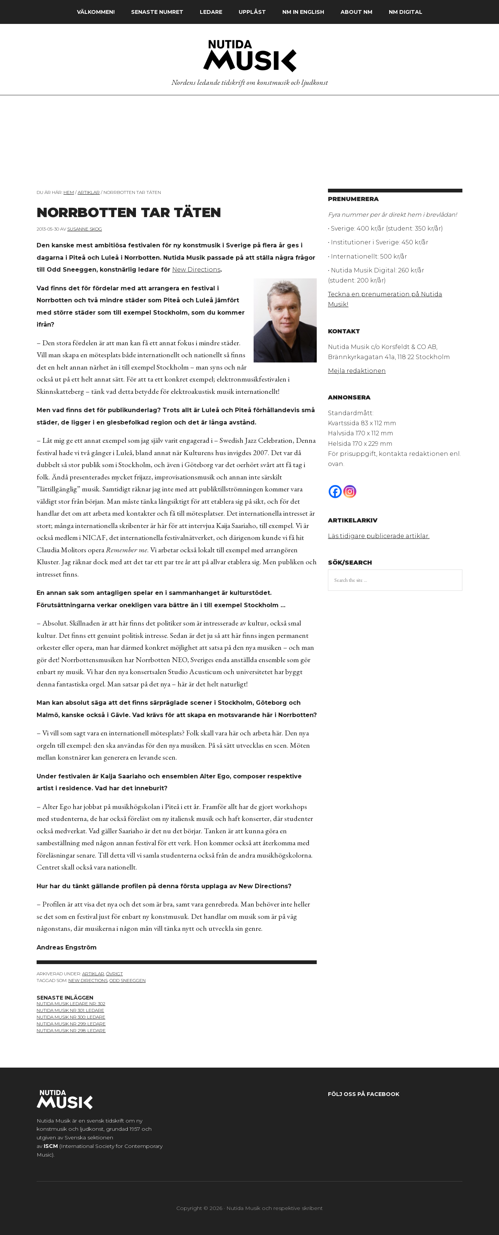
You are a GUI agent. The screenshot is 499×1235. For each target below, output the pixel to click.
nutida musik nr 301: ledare (70, 1010)
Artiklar (93, 973)
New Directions (196, 269)
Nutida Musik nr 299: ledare (71, 1023)
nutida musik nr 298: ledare (71, 1030)
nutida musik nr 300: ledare (71, 1017)
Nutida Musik (249, 55)
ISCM (51, 1146)
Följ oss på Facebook (363, 1094)
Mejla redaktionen (357, 370)
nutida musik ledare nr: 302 (71, 1003)
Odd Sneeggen (127, 980)
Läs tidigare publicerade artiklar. (379, 536)
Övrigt (114, 973)
